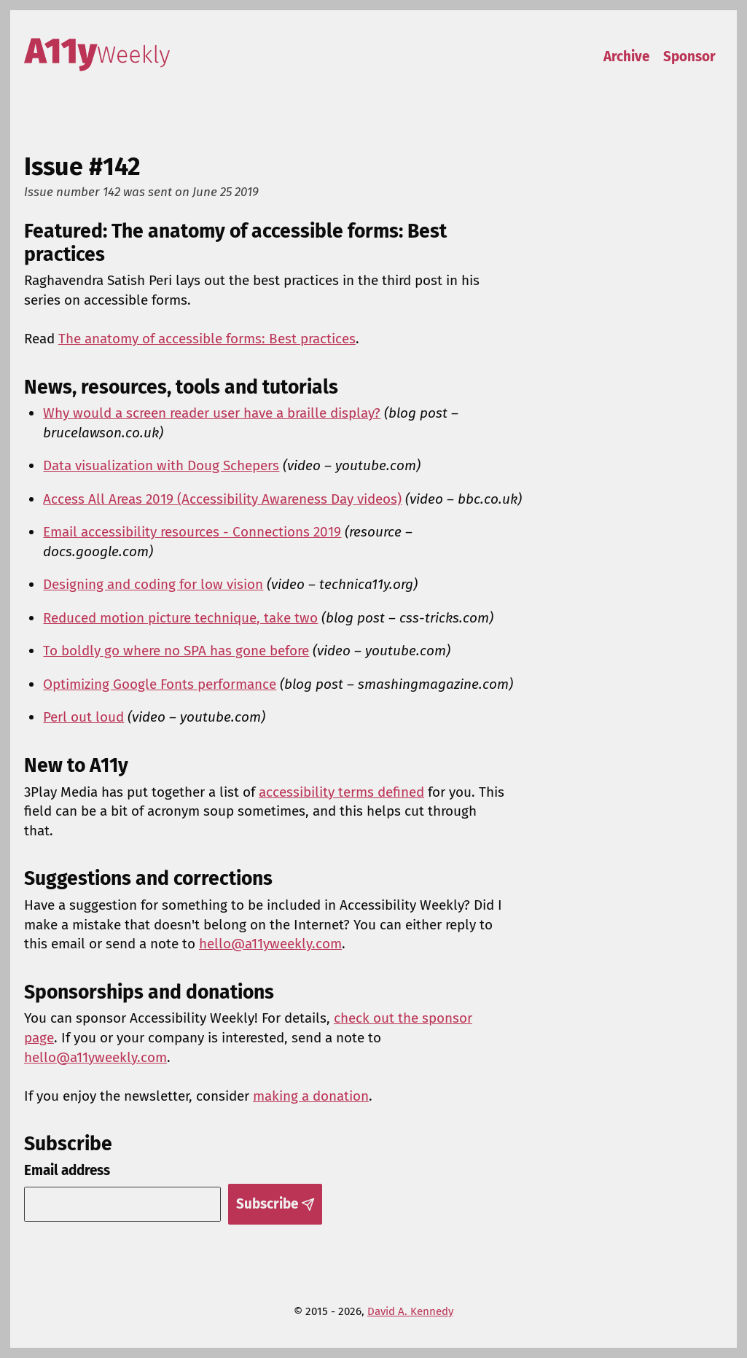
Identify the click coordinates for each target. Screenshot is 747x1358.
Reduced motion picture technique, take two (180, 617)
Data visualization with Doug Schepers (161, 465)
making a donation (311, 1096)
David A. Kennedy (410, 1311)
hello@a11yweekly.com (270, 943)
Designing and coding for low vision (153, 584)
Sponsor (689, 56)
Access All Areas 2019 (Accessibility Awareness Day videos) (222, 499)
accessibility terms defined (341, 792)
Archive (626, 56)
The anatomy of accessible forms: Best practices (207, 338)
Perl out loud (83, 717)
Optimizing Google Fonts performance (159, 684)
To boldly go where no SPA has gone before (176, 650)
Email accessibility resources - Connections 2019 (192, 531)
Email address (67, 1170)
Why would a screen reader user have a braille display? (211, 413)
